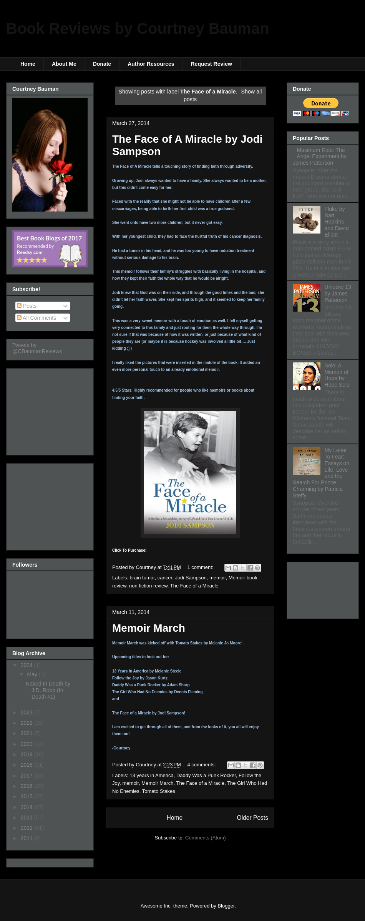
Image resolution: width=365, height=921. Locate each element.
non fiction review (148, 586)
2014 (27, 807)
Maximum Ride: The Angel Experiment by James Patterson (320, 156)
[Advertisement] (50, 409)
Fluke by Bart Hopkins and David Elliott (337, 222)
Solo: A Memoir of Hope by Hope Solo (337, 375)
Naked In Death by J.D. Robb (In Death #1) (48, 690)
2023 (27, 712)
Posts (26, 306)
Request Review (211, 64)
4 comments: (202, 765)
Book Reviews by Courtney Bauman (137, 28)
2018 (27, 765)
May (32, 674)
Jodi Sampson (190, 578)
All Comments (36, 318)
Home (27, 64)
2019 (27, 754)
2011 (27, 838)
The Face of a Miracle (194, 586)
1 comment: (201, 567)
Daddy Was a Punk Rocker (206, 775)
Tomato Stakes (158, 791)
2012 (27, 828)
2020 (27, 744)
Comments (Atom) (205, 838)
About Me (64, 64)
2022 (27, 723)
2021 (27, 733)
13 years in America (152, 775)
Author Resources (151, 64)
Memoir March (148, 628)
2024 (27, 665)
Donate (102, 64)
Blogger (225, 906)
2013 (27, 817)
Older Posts (252, 817)
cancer (165, 578)
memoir (217, 578)
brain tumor (142, 578)
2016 (27, 786)
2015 (27, 796)
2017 (27, 776)
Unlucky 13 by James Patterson (338, 293)
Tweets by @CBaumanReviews (37, 348)
